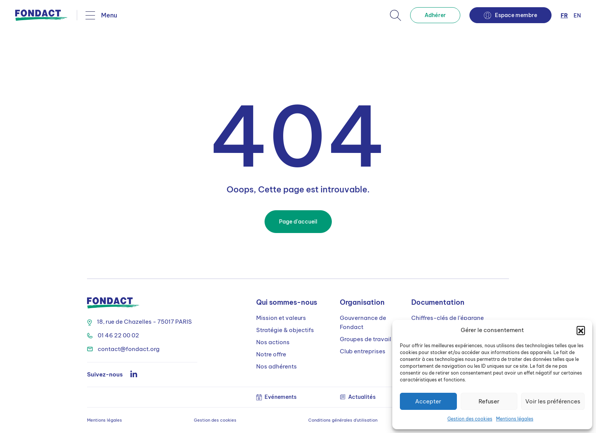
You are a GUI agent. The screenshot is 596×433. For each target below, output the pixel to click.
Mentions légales (514, 419)
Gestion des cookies (469, 419)
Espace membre (510, 15)
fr (564, 15)
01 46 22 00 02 (113, 335)
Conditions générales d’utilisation (342, 420)
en (577, 15)
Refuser (489, 401)
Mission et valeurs (281, 317)
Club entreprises (362, 351)
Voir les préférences (552, 401)
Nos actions (273, 342)
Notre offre (271, 354)
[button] (581, 330)
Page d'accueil (298, 221)
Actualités (358, 397)
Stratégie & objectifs (285, 330)
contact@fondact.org (123, 349)
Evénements (276, 397)
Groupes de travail (365, 339)
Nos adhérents (276, 366)
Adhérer (435, 15)
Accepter (428, 401)
